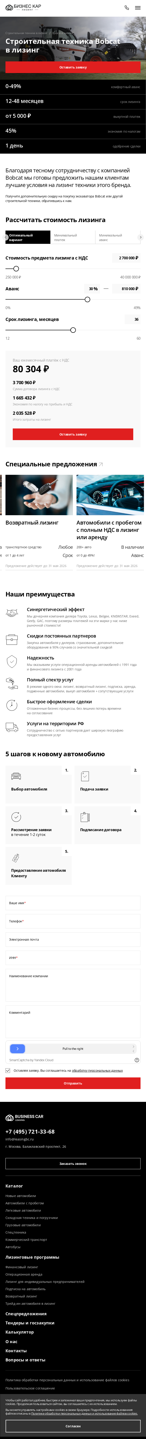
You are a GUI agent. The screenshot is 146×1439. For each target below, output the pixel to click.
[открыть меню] (138, 7)
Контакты (16, 1350)
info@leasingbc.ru (19, 1139)
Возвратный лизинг (21, 1296)
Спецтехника (15, 1232)
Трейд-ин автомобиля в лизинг (30, 1303)
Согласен (73, 1426)
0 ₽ (126, 289)
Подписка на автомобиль (25, 1289)
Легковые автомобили (23, 1210)
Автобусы (12, 1247)
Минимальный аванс (110, 237)
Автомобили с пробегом (24, 1203)
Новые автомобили (20, 1196)
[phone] (127, 7)
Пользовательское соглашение (30, 1388)
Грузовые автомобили (23, 1225)
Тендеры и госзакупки (30, 1323)
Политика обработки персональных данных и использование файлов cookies (67, 1380)
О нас (11, 1341)
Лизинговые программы (32, 1257)
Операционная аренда (23, 1274)
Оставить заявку (73, 67)
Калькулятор (19, 1332)
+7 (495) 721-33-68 (30, 1132)
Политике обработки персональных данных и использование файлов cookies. (84, 1413)
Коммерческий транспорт (26, 1239)
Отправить (73, 1083)
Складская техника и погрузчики (31, 1218)
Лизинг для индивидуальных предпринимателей (45, 1281)
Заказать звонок (73, 1163)
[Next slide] (140, 237)
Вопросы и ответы (25, 1360)
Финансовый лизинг (21, 1267)
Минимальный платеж (65, 237)
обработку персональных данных (97, 1070)
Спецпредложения (26, 1313)
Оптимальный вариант (21, 237)
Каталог (14, 1186)
